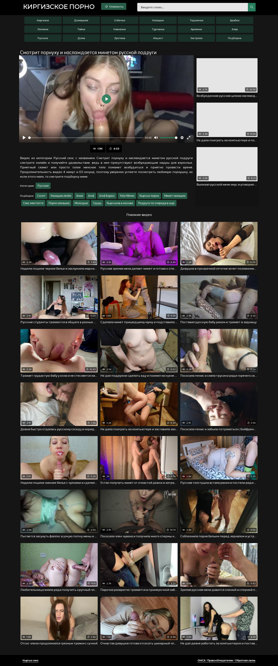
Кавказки (120, 29)
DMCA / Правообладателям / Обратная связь (226, 660)
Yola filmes (127, 196)
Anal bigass (107, 196)
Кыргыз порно (149, 196)
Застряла (196, 38)
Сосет (41, 196)
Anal (91, 196)
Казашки (158, 20)
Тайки (81, 29)
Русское (43, 38)
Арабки (234, 20)
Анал (79, 196)
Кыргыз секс (30, 660)
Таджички (196, 20)
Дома (81, 38)
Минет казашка (174, 196)
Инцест (158, 38)
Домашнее (81, 20)
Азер (235, 29)
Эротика (119, 38)
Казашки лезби (61, 196)
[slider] (85, 138)
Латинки (42, 29)
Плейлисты (113, 6)
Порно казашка (59, 203)
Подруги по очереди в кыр (156, 203)
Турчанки (158, 29)
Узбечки (119, 20)
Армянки (196, 29)
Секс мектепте (33, 203)
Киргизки (43, 20)
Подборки (234, 38)
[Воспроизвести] (24, 138)
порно (58, 6)
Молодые (81, 203)
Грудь (97, 203)
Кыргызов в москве (120, 203)
